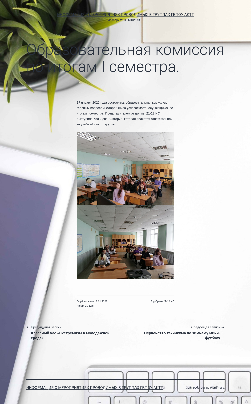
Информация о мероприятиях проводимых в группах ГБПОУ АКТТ (125, 14)
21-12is (89, 305)
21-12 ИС (168, 301)
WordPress (217, 387)
